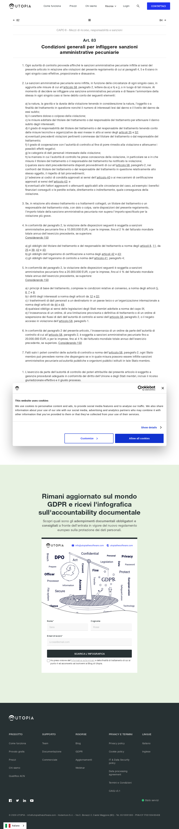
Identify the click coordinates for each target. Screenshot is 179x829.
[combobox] (14, 825)
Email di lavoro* (54, 636)
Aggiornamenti (84, 759)
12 (91, 296)
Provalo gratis (16, 751)
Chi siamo (91, 6)
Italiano (146, 743)
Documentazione (51, 751)
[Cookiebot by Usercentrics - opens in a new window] (140, 388)
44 (56, 304)
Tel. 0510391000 (124, 815)
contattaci (158, 6)
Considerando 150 (37, 237)
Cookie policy (116, 751)
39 (33, 249)
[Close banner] (163, 388)
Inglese (146, 751)
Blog (78, 743)
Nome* (50, 621)
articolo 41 (101, 258)
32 (136, 132)
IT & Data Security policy (119, 761)
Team (45, 743)
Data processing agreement (118, 773)
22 (97, 296)
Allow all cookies (139, 438)
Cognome (95, 621)
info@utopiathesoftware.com (41, 815)
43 (44, 249)
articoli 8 (145, 245)
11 (154, 245)
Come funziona (52, 6)
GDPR (79, 751)
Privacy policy (117, 743)
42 (37, 249)
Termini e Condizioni (120, 782)
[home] (20, 6)
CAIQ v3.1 (115, 790)
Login (126, 6)
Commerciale (49, 759)
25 (27, 249)
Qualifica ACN (17, 775)
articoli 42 (108, 254)
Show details (149, 427)
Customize (89, 438)
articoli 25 (125, 132)
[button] (111, 6)
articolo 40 (103, 177)
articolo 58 (70, 87)
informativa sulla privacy (83, 660)
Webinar (80, 767)
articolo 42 (60, 181)
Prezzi (73, 6)
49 (62, 304)
